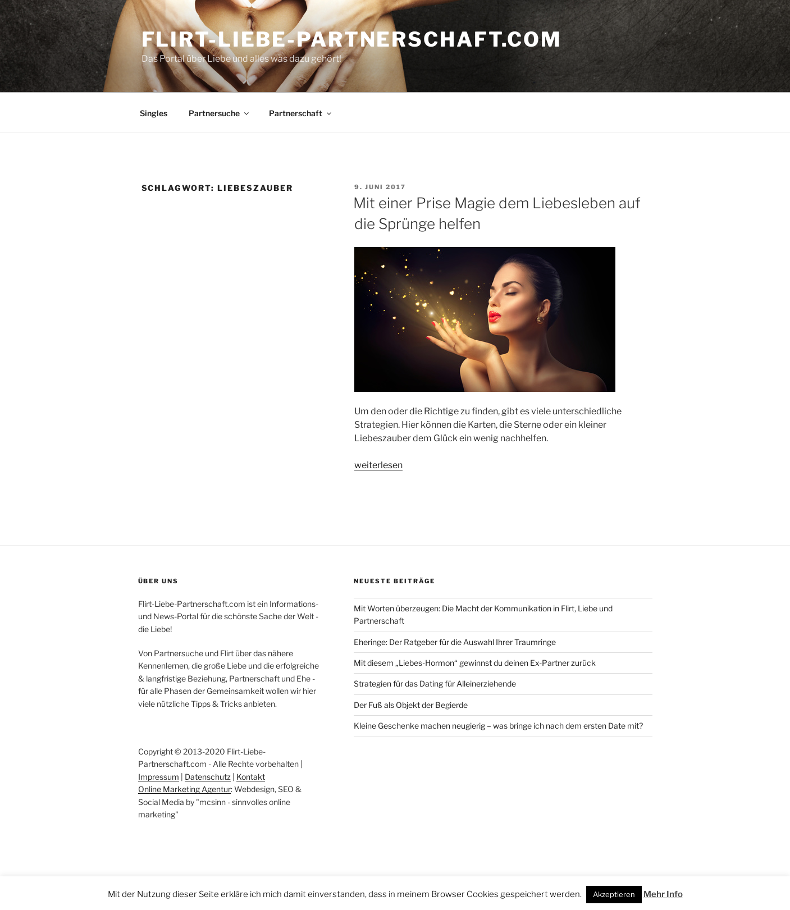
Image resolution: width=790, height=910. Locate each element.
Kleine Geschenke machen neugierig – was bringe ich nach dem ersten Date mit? (498, 725)
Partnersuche (219, 113)
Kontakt (250, 776)
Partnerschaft (301, 113)
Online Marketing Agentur (184, 789)
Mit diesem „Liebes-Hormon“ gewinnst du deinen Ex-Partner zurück (475, 662)
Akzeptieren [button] (614, 894)
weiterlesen (378, 465)
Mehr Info (663, 894)
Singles (153, 113)
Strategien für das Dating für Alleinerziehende (435, 683)
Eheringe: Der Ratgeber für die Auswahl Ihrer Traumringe (455, 642)
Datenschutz (208, 776)
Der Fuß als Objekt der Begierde (411, 705)
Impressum (158, 776)
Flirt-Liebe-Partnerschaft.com (352, 39)
